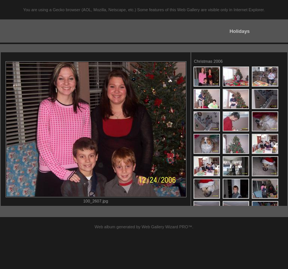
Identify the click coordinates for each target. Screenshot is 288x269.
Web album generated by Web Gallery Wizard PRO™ (143, 227)
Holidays (239, 31)
